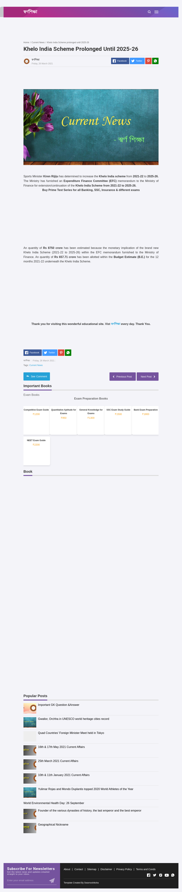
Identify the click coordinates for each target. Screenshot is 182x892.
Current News (36, 365)
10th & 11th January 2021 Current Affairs (64, 775)
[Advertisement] (88, 29)
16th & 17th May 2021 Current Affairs (61, 746)
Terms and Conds (146, 869)
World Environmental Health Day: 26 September (53, 803)
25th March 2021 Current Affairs (58, 760)
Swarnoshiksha (91, 883)
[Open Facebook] (148, 875)
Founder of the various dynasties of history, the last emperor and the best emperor (89, 810)
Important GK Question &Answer (58, 704)
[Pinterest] (148, 61)
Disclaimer (106, 869)
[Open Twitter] (154, 875)
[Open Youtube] (167, 875)
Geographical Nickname (53, 824)
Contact (78, 869)
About (67, 869)
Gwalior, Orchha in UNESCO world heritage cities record (73, 718)
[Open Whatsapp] (173, 875)
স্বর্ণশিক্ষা (115, 323)
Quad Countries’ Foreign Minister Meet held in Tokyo (71, 732)
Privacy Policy (124, 869)
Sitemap (91, 869)
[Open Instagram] (161, 875)
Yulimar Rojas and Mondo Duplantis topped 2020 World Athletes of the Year (85, 789)
